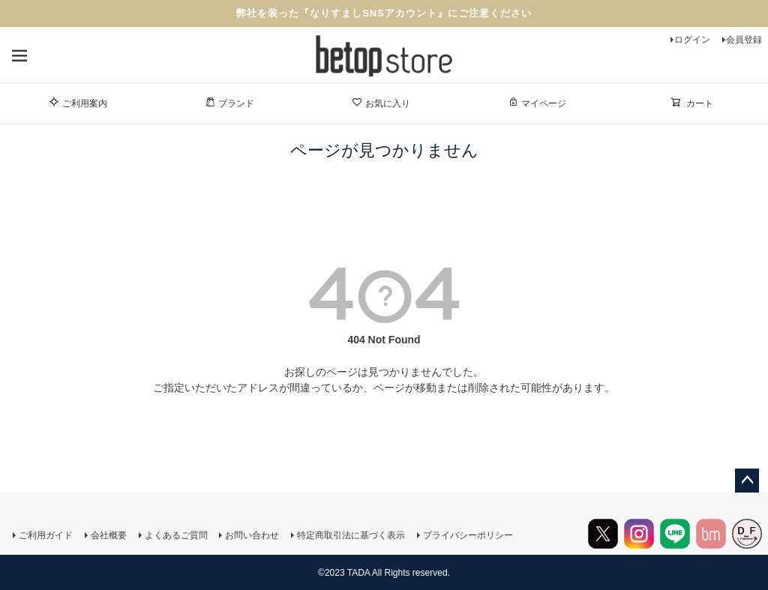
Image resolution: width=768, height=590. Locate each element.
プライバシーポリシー (468, 535)
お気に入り (381, 103)
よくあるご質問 (175, 535)
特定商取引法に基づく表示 (351, 535)
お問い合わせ (252, 535)
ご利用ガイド (45, 535)
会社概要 (108, 535)
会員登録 (744, 39)
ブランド (229, 103)
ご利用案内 (78, 103)
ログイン (692, 39)
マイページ (537, 103)
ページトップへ (747, 481)
